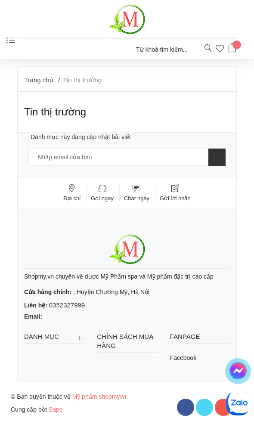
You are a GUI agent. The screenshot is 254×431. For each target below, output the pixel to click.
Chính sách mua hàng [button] (127, 341)
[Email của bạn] (126, 157)
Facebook (183, 357)
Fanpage (185, 336)
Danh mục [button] (54, 337)
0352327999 (67, 305)
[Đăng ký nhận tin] (217, 157)
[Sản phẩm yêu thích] (222, 50)
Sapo (56, 409)
